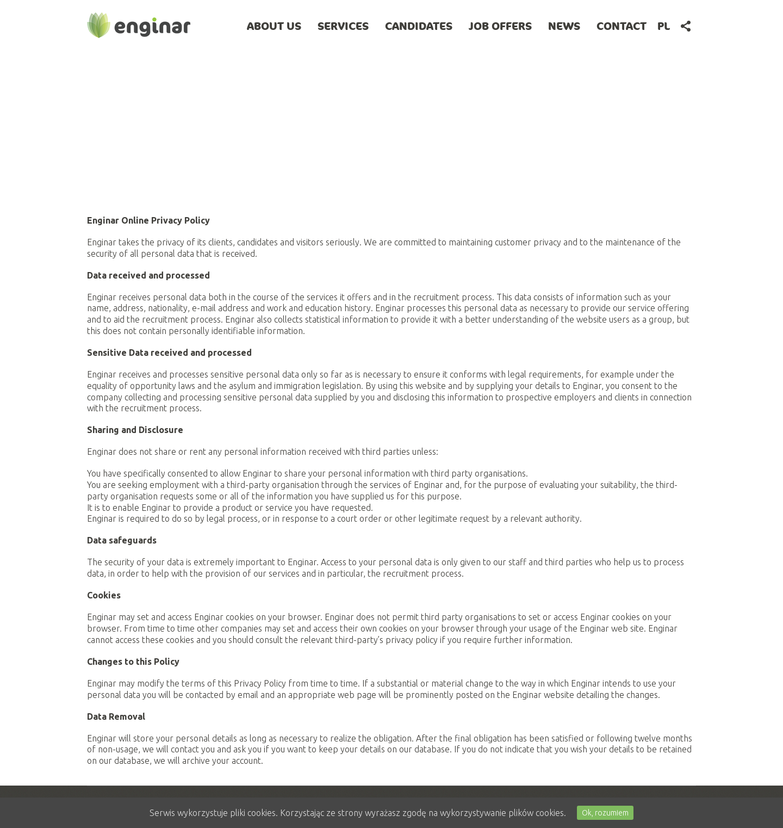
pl (663, 25)
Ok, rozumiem (605, 812)
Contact (621, 25)
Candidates (418, 25)
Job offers (500, 25)
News (564, 25)
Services (343, 25)
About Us (274, 25)
